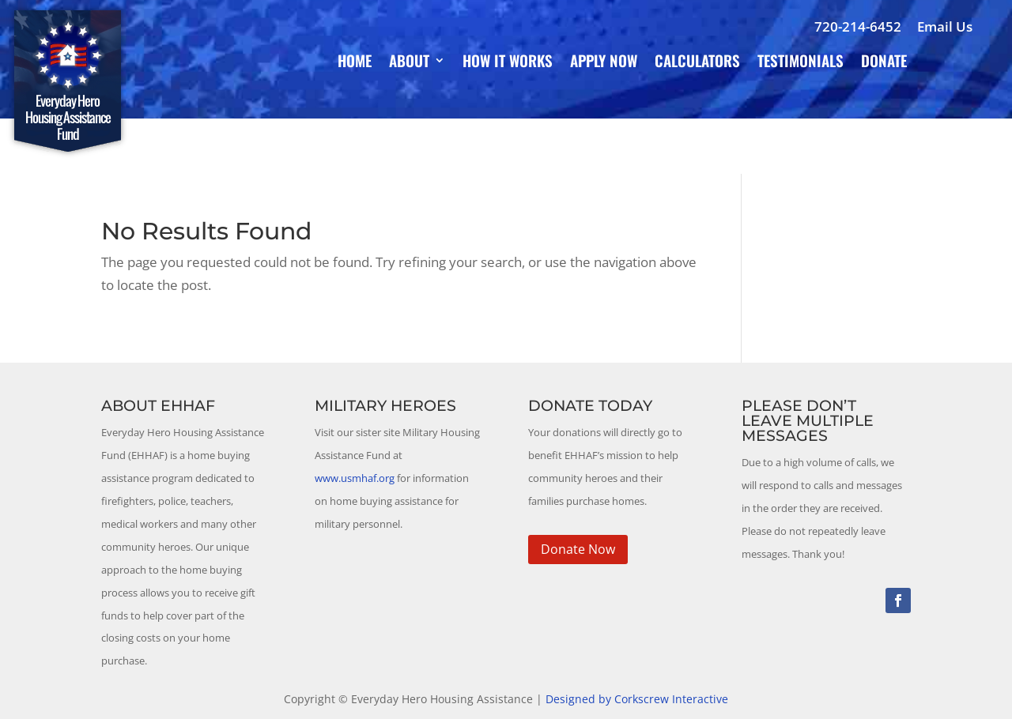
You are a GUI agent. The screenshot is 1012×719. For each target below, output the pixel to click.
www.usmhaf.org (355, 478)
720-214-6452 (857, 26)
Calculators (697, 63)
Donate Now (578, 549)
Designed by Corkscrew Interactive (637, 698)
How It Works (508, 63)
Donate (884, 63)
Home (355, 63)
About (409, 63)
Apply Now (603, 63)
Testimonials (800, 63)
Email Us (944, 26)
